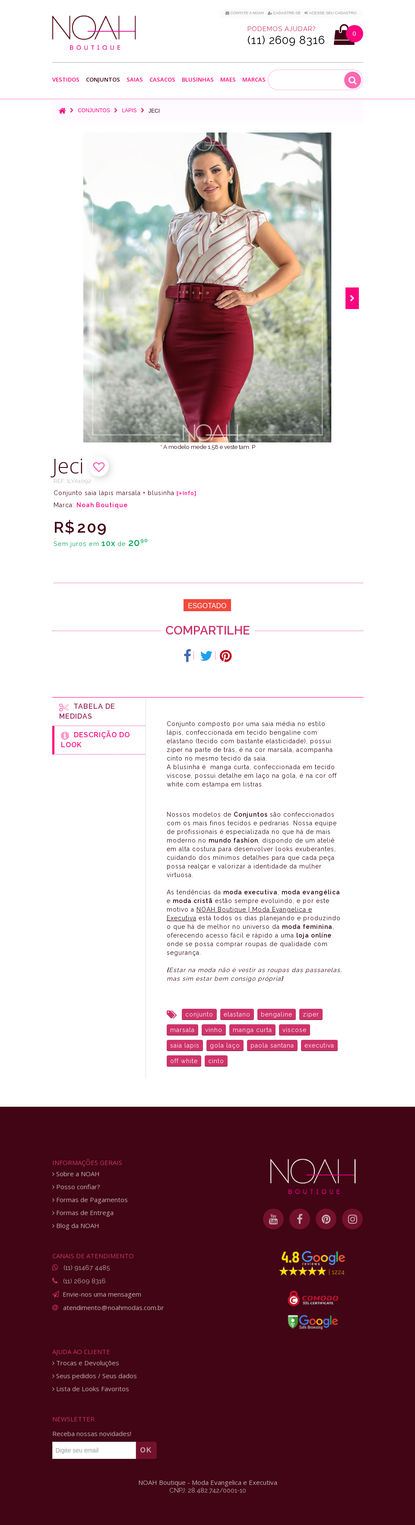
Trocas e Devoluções (85, 1363)
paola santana (272, 1045)
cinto (216, 1061)
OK (146, 1450)
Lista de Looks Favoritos (90, 1389)
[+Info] (186, 493)
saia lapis (185, 1045)
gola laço (225, 1045)
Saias (135, 79)
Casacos (162, 79)
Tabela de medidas (87, 711)
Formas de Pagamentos (90, 1200)
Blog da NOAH (75, 1226)
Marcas (254, 79)
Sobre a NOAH (76, 1174)
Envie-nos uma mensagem (102, 1294)
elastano (237, 1014)
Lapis (129, 110)
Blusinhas (198, 79)
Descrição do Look (95, 740)
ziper (311, 1014)
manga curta (252, 1029)
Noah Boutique (102, 505)
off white (184, 1061)
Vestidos (65, 79)
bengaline (276, 1014)
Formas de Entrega (83, 1213)
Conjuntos (103, 79)
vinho (213, 1029)
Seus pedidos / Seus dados (94, 1376)
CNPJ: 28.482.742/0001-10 (207, 1490)
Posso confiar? (76, 1187)
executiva (319, 1045)
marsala (182, 1029)
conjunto (199, 1014)
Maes (228, 79)
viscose (294, 1029)
